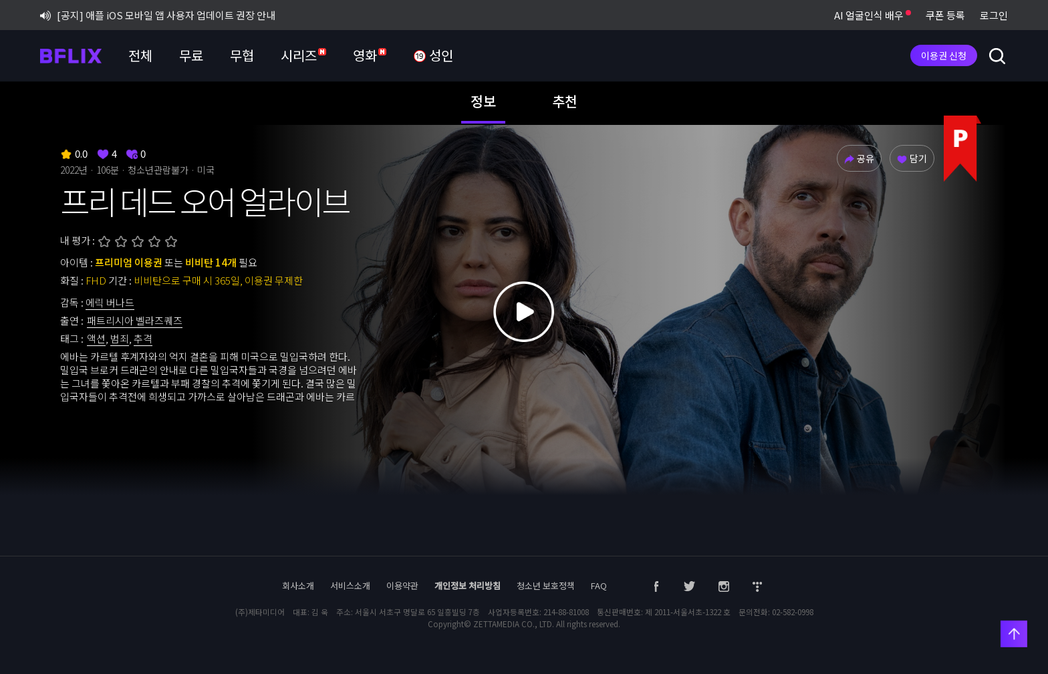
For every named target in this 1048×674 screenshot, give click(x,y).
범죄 (119, 338)
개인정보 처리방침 (467, 585)
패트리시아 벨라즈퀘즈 (134, 320)
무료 (191, 55)
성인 (433, 55)
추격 (143, 338)
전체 (140, 55)
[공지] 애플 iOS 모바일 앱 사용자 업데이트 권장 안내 (157, 15)
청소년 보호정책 (546, 585)
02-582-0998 (792, 612)
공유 (859, 158)
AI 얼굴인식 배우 (872, 15)
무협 (242, 55)
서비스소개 (350, 585)
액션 (96, 338)
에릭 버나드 (110, 302)
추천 (564, 101)
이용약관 (402, 585)
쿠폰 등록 (945, 15)
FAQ (599, 585)
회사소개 (298, 585)
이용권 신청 (943, 55)
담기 (912, 158)
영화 (369, 55)
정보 (483, 101)
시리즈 (303, 55)
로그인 (994, 15)
